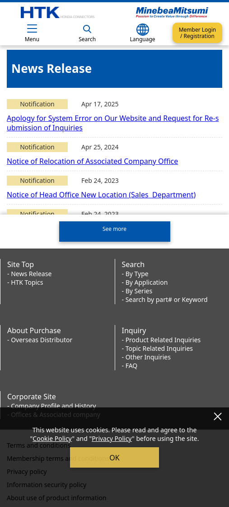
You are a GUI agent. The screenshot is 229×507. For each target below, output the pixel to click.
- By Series (137, 289)
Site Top (20, 263)
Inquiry (134, 329)
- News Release (29, 272)
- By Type (135, 272)
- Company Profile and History (51, 404)
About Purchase (34, 329)
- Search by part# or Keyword (165, 298)
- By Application (145, 281)
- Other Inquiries (146, 355)
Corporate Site (31, 395)
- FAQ (130, 364)
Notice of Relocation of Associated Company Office (92, 161)
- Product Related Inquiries (161, 338)
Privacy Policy (112, 438)
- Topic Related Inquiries (157, 347)
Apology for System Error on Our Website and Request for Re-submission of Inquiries (113, 123)
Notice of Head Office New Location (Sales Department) (101, 195)
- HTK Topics (25, 281)
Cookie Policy (52, 438)
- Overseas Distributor (39, 338)
